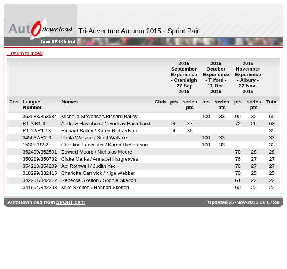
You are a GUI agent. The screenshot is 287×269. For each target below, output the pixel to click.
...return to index (25, 53)
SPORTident (70, 202)
